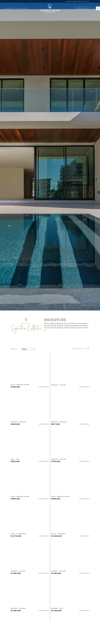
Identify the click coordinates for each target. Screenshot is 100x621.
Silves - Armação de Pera (20, 384)
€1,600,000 (56, 536)
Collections (21, 8)
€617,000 (55, 424)
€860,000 (15, 499)
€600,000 (15, 424)
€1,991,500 (16, 573)
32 (88, 348)
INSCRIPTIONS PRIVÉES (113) (77, 1)
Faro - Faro (15, 459)
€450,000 (15, 387)
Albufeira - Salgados (18, 422)
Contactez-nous (82, 8)
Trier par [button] (14, 349)
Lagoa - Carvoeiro (58, 533)
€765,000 (55, 461)
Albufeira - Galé (57, 608)
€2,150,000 (56, 610)
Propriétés (9, 8)
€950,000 (55, 499)
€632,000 (15, 461)
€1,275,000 (16, 536)
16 (85, 348)
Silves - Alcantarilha (19, 533)
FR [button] (94, 8)
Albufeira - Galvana (58, 385)
